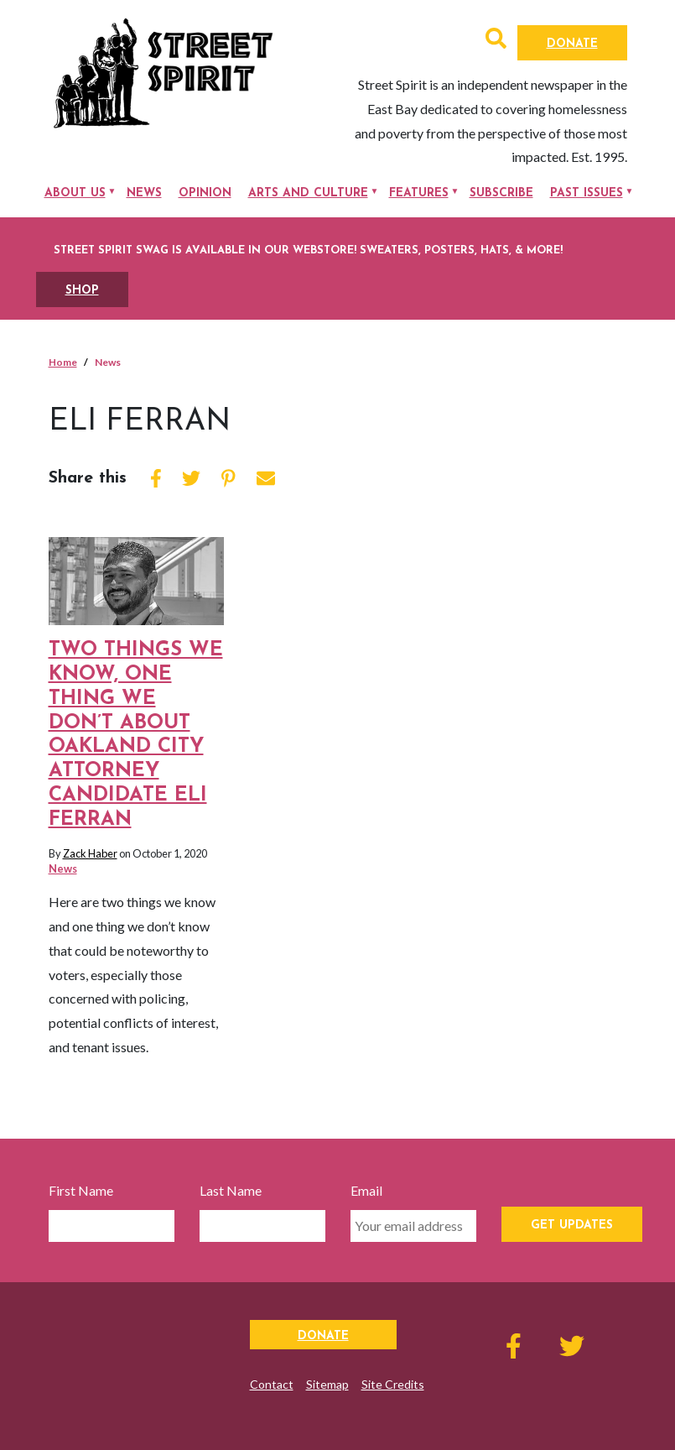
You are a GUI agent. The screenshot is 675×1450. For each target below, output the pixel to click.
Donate (572, 44)
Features (419, 193)
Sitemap (327, 1384)
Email (366, 1190)
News (144, 193)
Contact (271, 1384)
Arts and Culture (308, 193)
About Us (75, 193)
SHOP (82, 290)
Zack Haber (90, 853)
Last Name (231, 1190)
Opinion (205, 193)
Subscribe (501, 193)
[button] (496, 41)
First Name (81, 1190)
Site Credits (392, 1384)
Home (63, 362)
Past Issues (586, 193)
